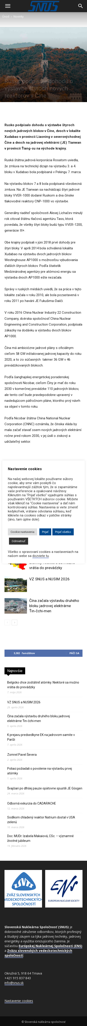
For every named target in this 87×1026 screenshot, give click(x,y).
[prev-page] (7, 622)
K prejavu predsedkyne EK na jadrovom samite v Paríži (41, 737)
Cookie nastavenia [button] (22, 532)
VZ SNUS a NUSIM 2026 (49, 579)
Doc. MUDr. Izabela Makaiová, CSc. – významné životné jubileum (40, 838)
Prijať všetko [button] (63, 532)
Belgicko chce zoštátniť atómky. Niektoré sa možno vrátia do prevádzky (43, 685)
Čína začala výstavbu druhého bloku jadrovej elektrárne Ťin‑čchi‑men (54, 605)
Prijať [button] (45, 532)
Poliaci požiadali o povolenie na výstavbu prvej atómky (39, 771)
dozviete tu (40, 556)
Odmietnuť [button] (18, 541)
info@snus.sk (14, 983)
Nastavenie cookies (18, 1001)
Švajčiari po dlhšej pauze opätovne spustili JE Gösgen (44, 788)
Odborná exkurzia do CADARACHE (31, 803)
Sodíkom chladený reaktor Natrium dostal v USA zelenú (41, 820)
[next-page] (14, 622)
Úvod (5, 16)
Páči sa (74, 653)
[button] (7, 6)
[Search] (80, 6)
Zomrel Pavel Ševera (22, 754)
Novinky (18, 16)
